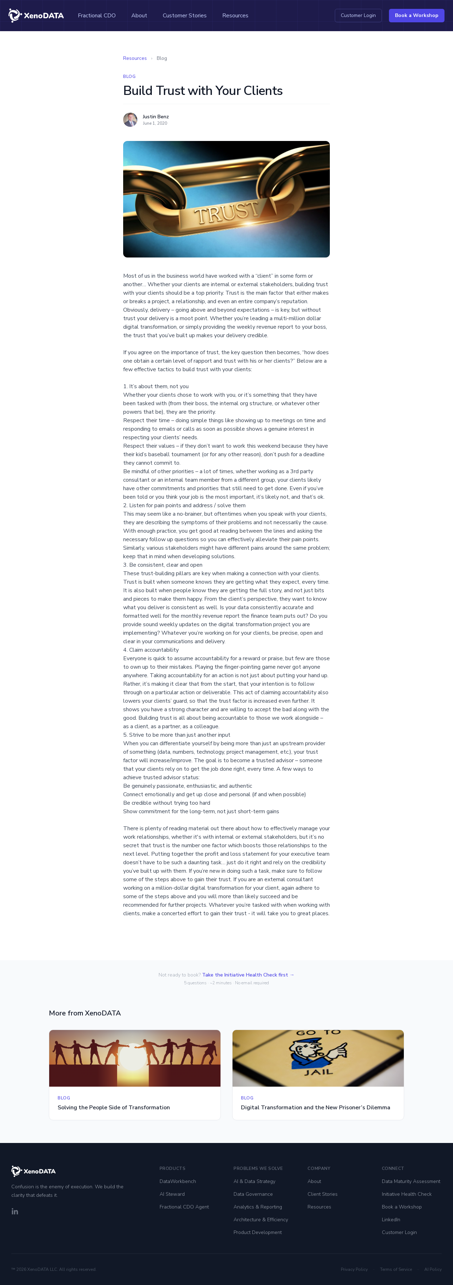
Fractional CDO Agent (184, 1207)
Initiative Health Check (407, 1194)
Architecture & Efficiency (261, 1219)
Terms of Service (396, 1269)
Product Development (258, 1232)
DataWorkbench (178, 1181)
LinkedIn (391, 1219)
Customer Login (358, 15)
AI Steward (172, 1194)
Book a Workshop (416, 15)
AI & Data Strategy (254, 1181)
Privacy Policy (354, 1269)
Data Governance (253, 1194)
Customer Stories (185, 15)
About (139, 15)
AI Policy (433, 1269)
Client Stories (323, 1194)
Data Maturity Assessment (411, 1181)
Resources (235, 15)
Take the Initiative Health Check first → (248, 975)
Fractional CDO (97, 15)
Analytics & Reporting (258, 1207)
